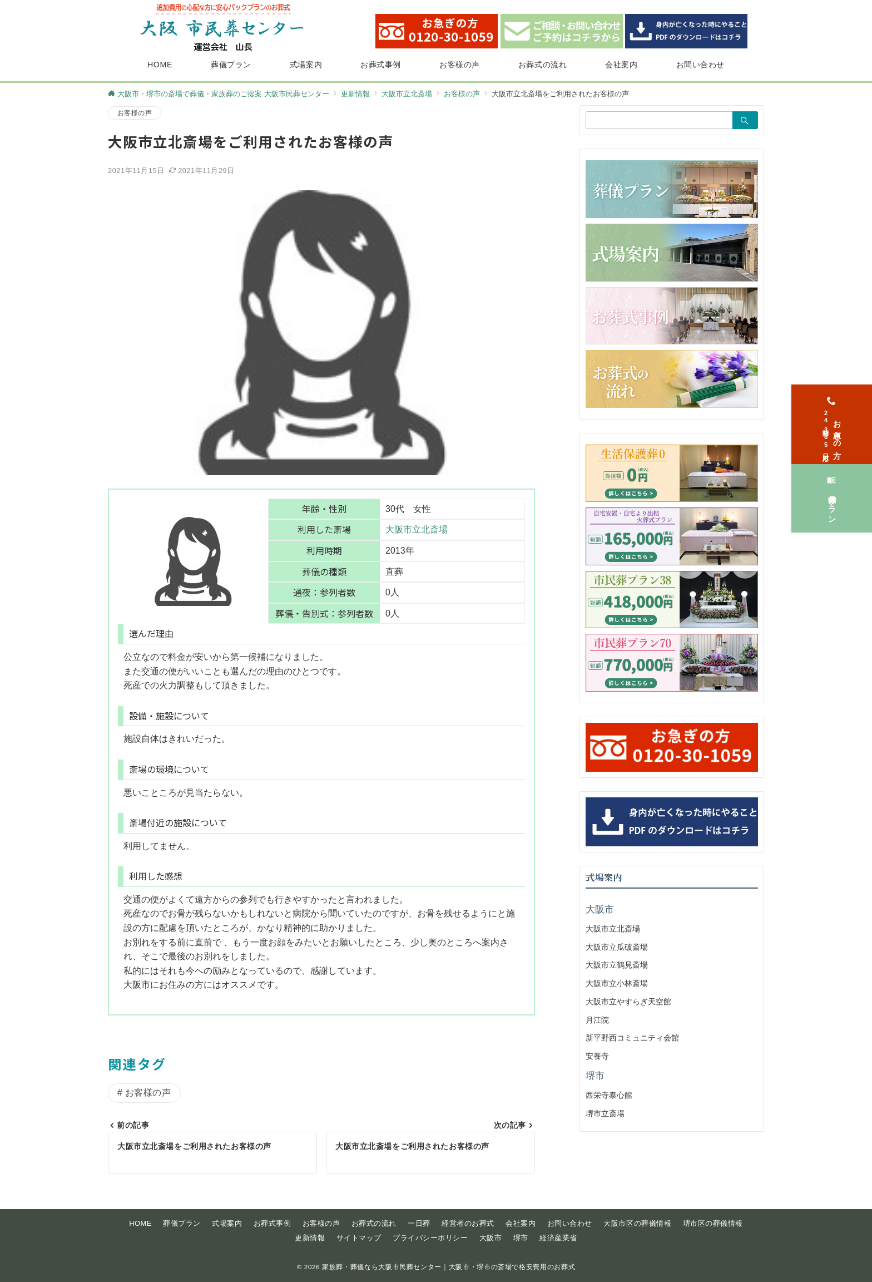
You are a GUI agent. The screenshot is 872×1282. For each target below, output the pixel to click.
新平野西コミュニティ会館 (632, 1037)
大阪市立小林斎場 (617, 983)
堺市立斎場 (605, 1113)
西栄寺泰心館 (609, 1095)
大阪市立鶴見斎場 (617, 964)
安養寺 (597, 1056)
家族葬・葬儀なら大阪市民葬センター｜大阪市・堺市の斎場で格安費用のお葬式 (448, 1266)
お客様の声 (134, 112)
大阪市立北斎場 (416, 529)
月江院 (597, 1019)
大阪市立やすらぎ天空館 (628, 1001)
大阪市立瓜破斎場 (617, 947)
